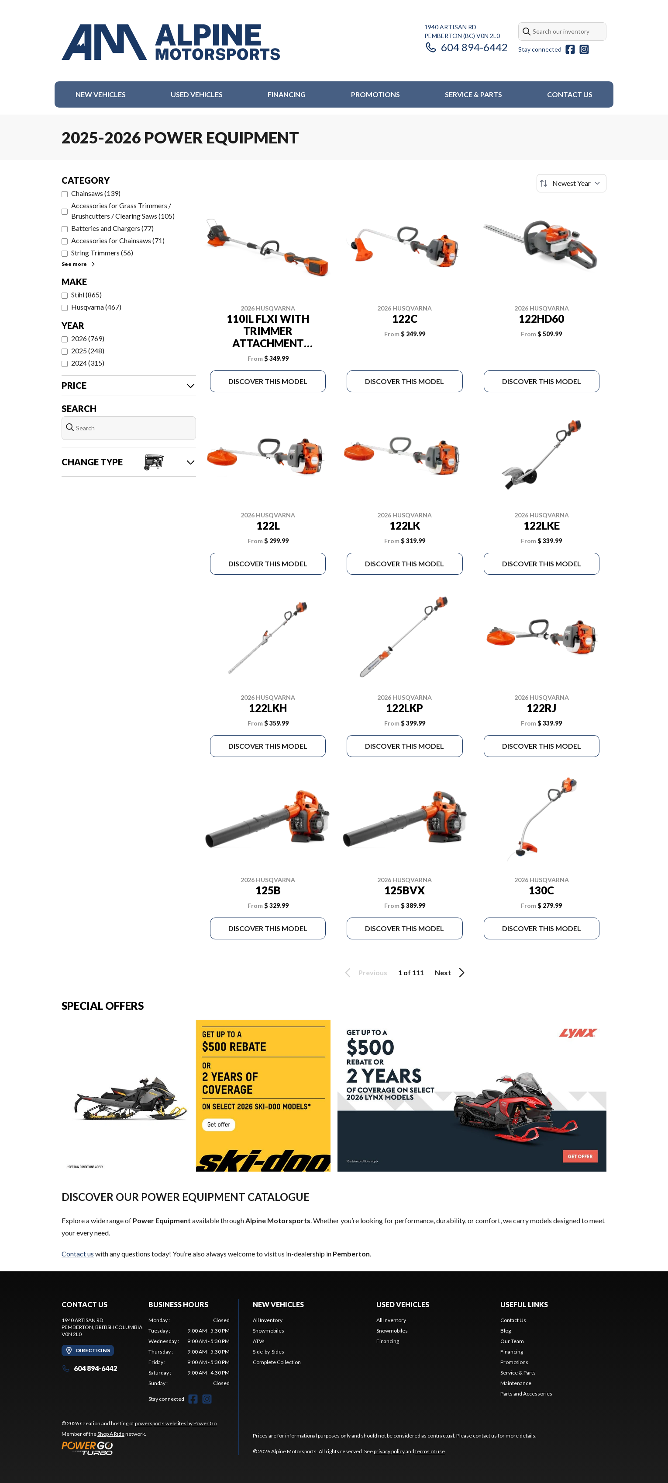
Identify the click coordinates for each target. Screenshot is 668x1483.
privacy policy (389, 1451)
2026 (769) (87, 338)
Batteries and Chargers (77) (112, 228)
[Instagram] (584, 49)
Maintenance (515, 1383)
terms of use (430, 1451)
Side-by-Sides (268, 1351)
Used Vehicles (197, 94)
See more (79, 264)
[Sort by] (571, 183)
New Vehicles (101, 94)
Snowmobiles (268, 1330)
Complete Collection (277, 1362)
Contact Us (569, 94)
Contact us (78, 1253)
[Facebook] (570, 49)
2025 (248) (87, 350)
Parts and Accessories (526, 1393)
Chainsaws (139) (96, 193)
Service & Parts (473, 94)
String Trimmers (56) (102, 252)
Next (451, 972)
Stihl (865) (86, 294)
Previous (364, 972)
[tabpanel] (189, 1352)
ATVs (259, 1341)
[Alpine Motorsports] (171, 42)
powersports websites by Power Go (176, 1423)
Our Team (512, 1341)
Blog (505, 1330)
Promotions (375, 94)
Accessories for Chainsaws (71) (118, 240)
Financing (287, 94)
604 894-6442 (466, 47)
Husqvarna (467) (96, 307)
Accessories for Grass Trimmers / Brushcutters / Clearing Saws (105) (123, 210)
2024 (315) (87, 363)
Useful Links (524, 1304)
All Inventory (267, 1320)
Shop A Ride (110, 1434)
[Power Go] (140, 1448)
